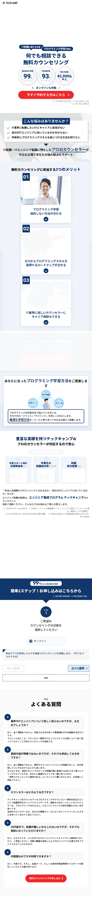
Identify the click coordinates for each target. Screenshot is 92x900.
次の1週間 (77, 664)
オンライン (40, 636)
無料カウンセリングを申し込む (46, 874)
